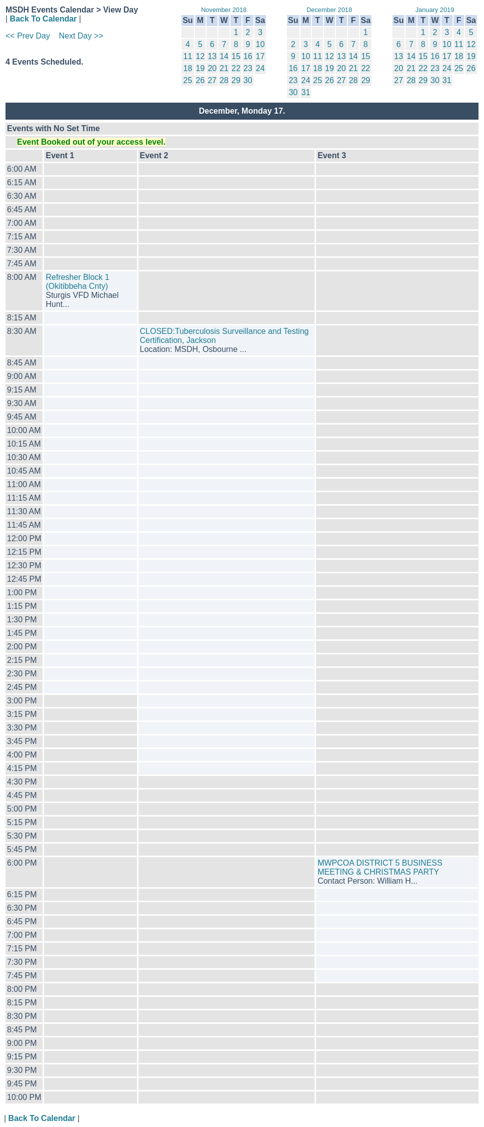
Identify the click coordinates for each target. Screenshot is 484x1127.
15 (236, 56)
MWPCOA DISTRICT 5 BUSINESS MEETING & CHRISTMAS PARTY (380, 867)
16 (248, 56)
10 (260, 44)
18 (187, 68)
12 (200, 56)
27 (212, 80)
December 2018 (329, 10)
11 (187, 56)
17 (260, 56)
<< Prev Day (28, 36)
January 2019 (435, 10)
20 (212, 68)
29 (236, 80)
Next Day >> (81, 36)
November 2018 (223, 10)
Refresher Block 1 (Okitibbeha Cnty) (77, 281)
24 (260, 68)
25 (187, 80)
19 (200, 68)
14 (224, 56)
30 (248, 80)
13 (212, 56)
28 (224, 80)
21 (224, 68)
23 (248, 68)
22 (236, 68)
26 (200, 80)
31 (306, 92)
